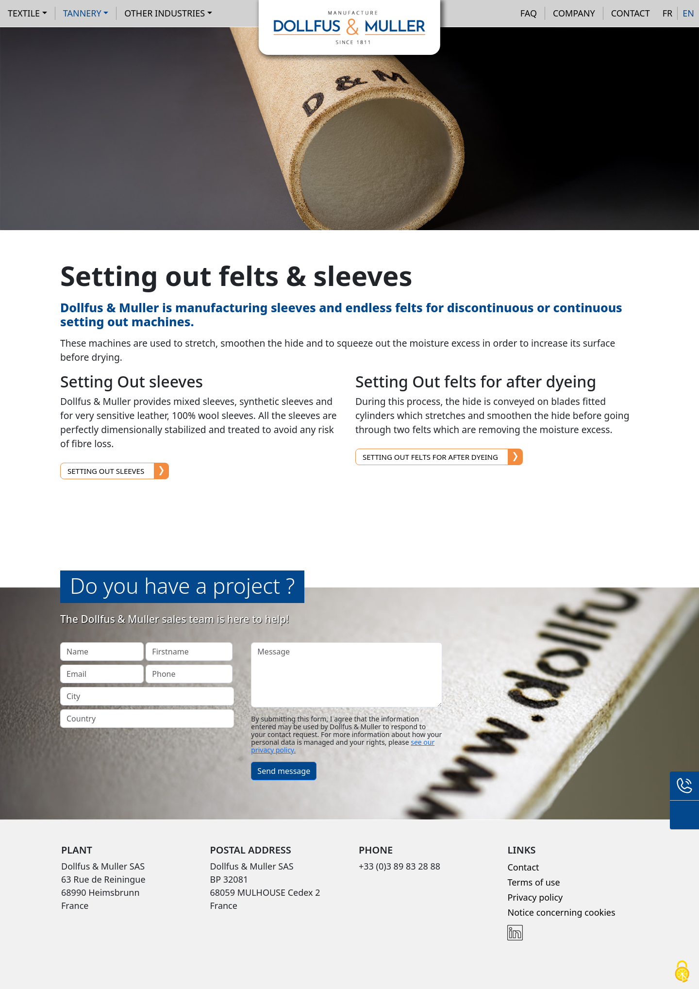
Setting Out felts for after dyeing (430, 457)
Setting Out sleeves (105, 471)
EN (688, 13)
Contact (630, 13)
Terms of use (533, 882)
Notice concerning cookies (561, 912)
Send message (283, 771)
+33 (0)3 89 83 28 (684, 786)
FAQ (528, 13)
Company (574, 13)
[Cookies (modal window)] (682, 972)
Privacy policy (535, 897)
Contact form (684, 815)
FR (668, 13)
